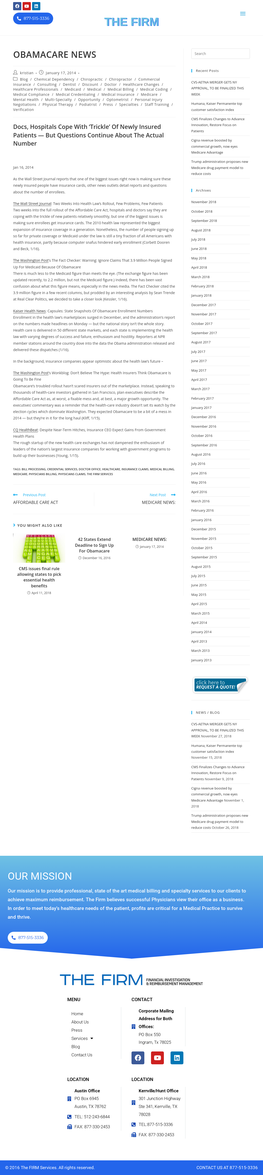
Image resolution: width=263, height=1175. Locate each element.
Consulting (47, 84)
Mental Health (26, 99)
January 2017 (201, 407)
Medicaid (73, 89)
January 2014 (201, 631)
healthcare (111, 469)
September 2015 (204, 557)
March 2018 (200, 277)
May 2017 (198, 370)
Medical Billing (121, 89)
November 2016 (203, 426)
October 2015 (201, 548)
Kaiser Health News (29, 310)
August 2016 (201, 454)
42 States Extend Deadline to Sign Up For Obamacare (94, 545)
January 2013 (201, 660)
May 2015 (198, 594)
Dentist (69, 84)
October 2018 (201, 211)
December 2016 (203, 417)
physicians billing (43, 474)
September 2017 (204, 333)
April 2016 (199, 492)
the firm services (100, 474)
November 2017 (203, 314)
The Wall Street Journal (32, 203)
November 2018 (203, 202)
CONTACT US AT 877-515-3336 (227, 1167)
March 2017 (200, 389)
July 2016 (198, 463)
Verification (23, 109)
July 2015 (198, 576)
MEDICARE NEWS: (149, 539)
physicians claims (72, 474)
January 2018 (201, 295)
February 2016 (202, 510)
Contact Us (81, 1054)
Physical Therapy (58, 104)
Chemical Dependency (54, 79)
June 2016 (199, 473)
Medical (94, 89)
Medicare (149, 94)
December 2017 (203, 305)
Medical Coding (154, 89)
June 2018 (199, 248)
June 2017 (199, 361)
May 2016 (198, 482)
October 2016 (201, 435)
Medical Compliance (31, 94)
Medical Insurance (118, 94)
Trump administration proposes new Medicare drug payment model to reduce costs (219, 167)
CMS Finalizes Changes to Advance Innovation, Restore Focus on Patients (218, 125)
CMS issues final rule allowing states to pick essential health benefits (39, 577)
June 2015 (199, 585)
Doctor (111, 84)
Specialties (128, 104)
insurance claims (134, 469)
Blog (24, 79)
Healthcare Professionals (35, 89)
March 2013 (200, 650)
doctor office (90, 469)
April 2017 (199, 379)
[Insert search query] (220, 54)
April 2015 (199, 603)
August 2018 (201, 230)
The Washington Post (31, 260)
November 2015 (203, 538)
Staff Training (157, 104)
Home (77, 1013)
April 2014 (199, 622)
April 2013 (199, 641)
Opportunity (89, 99)
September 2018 (204, 220)
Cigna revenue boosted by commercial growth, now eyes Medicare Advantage (214, 146)
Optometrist (118, 99)
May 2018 (198, 258)
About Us (80, 1021)
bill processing (34, 469)
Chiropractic (92, 79)
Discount (90, 84)
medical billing (162, 469)
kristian (27, 72)
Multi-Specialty (58, 99)
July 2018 (198, 239)
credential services (62, 469)
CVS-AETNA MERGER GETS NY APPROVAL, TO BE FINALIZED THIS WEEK (217, 88)
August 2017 (201, 342)
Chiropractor (120, 79)
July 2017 (198, 351)
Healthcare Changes (141, 84)
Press (108, 104)
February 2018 (202, 286)
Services (82, 1038)
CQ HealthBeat (25, 429)
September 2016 (204, 445)
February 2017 (202, 398)
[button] (242, 13)
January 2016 (201, 520)
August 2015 (201, 566)
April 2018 (199, 267)
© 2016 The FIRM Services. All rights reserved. (50, 1167)
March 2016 (200, 501)
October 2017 (201, 323)
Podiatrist (88, 104)
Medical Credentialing (75, 94)
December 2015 (203, 529)
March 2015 (200, 613)
